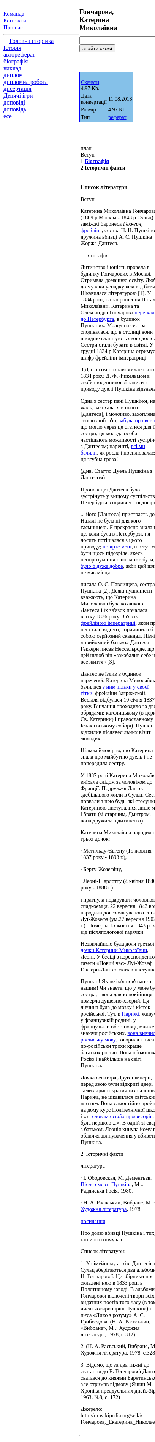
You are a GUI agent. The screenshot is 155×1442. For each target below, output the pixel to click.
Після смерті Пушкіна (106, 1184)
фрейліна (91, 230)
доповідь (14, 109)
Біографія (97, 161)
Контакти (14, 20)
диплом (13, 75)
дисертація (17, 89)
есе (7, 116)
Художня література (104, 1209)
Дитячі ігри (18, 95)
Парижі (130, 1014)
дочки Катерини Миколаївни (114, 950)
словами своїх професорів (122, 1116)
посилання (93, 1221)
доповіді (14, 102)
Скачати (90, 82)
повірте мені (117, 547)
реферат (117, 117)
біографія (15, 61)
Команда (13, 14)
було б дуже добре (102, 566)
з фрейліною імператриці (111, 619)
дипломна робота (25, 82)
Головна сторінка (31, 41)
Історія (12, 47)
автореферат (19, 54)
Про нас (13, 27)
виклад (12, 68)
